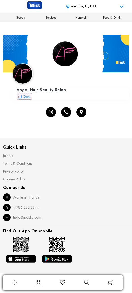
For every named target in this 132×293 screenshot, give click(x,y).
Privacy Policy (13, 171)
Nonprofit (81, 17)
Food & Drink (111, 17)
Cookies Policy (14, 179)
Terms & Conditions (17, 163)
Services (51, 17)
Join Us (8, 155)
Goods (20, 17)
